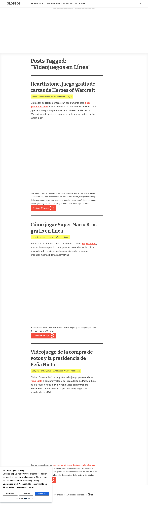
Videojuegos (64, 243)
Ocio (57, 243)
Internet (62, 103)
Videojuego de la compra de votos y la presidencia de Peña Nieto (62, 364)
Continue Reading (41, 214)
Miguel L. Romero (39, 103)
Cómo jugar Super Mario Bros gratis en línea (62, 233)
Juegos (69, 103)
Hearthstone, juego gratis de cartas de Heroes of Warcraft (64, 90)
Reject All (26, 494)
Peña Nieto (36, 387)
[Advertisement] (74, 27)
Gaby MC (35, 377)
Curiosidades (58, 377)
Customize (10, 494)
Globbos (14, 3)
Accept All (42, 494)
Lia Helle (35, 243)
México (66, 377)
